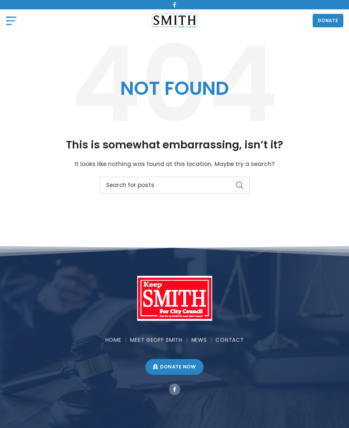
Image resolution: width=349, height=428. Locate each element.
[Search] (175, 185)
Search (239, 185)
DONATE (328, 20)
